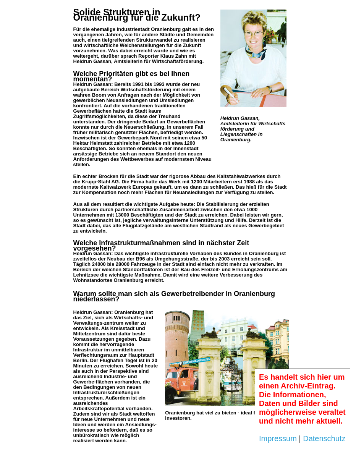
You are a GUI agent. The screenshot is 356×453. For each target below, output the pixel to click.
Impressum (278, 438)
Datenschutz (324, 438)
